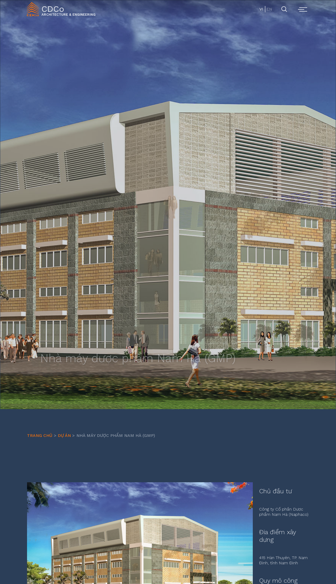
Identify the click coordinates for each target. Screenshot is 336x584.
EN (268, 9)
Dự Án (64, 435)
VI (261, 9)
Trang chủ (39, 435)
